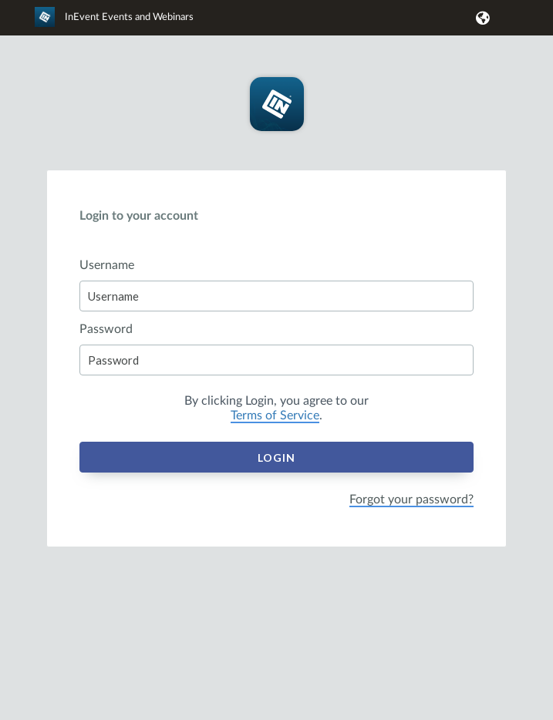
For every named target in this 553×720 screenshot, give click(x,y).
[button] (480, 17)
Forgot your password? (411, 499)
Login (276, 457)
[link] (114, 24)
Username (106, 265)
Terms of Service (275, 415)
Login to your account (138, 216)
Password (106, 329)
